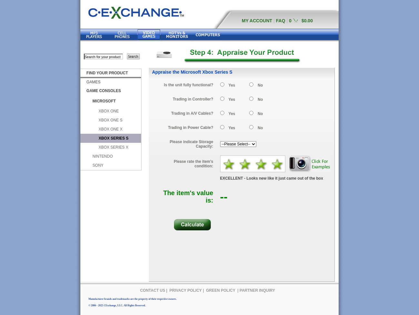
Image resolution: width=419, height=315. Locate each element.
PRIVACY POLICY (185, 290)
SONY (98, 165)
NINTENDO (103, 156)
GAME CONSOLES (104, 91)
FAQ (280, 20)
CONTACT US (152, 290)
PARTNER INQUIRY (257, 290)
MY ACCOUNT (257, 20)
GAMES (93, 82)
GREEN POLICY (220, 290)
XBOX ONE (108, 111)
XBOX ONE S (110, 120)
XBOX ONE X (110, 129)
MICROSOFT (104, 101)
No (260, 85)
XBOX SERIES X (113, 147)
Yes (232, 85)
